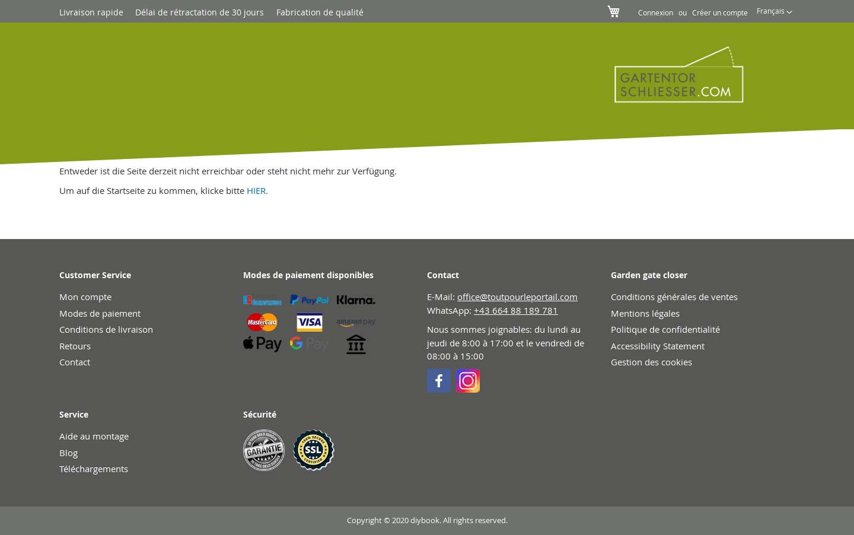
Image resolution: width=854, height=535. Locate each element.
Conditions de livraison (106, 329)
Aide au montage (94, 436)
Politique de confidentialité (665, 329)
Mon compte (85, 296)
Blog (68, 452)
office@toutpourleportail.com (517, 296)
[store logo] (671, 74)
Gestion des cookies (651, 362)
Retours (75, 346)
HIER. (257, 190)
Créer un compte (720, 12)
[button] (774, 12)
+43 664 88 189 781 (516, 310)
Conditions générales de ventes (674, 296)
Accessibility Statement (658, 346)
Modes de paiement (100, 313)
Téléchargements (93, 469)
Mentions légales (645, 313)
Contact (74, 362)
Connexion (655, 12)
